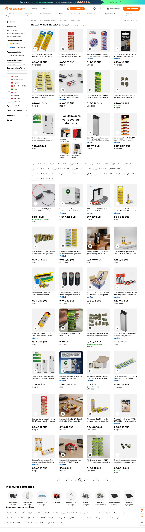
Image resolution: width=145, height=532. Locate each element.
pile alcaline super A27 (15, 513)
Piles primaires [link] (75, 20)
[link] (142, 511)
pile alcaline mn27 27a (58, 164)
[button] (67, 8)
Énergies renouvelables (48, 20)
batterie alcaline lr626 (79, 164)
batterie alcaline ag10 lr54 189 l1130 (107, 169)
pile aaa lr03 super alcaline (97, 518)
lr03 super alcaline (76, 518)
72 (107, 480)
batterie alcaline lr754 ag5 (121, 164)
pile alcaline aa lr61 (35, 523)
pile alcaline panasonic (114, 513)
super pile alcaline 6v (119, 518)
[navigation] (17, 250)
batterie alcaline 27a (40, 174)
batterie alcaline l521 (62, 169)
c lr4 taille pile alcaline (60, 174)
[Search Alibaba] (48, 8)
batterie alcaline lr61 (54, 523)
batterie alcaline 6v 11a (41, 169)
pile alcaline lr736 (39, 164)
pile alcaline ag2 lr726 (100, 164)
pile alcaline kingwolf (57, 518)
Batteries (63, 20)
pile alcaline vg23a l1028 (125, 174)
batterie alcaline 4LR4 (71, 513)
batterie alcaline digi (15, 518)
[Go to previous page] (58, 480)
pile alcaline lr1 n (34, 513)
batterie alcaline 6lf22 (104, 174)
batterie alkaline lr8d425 (36, 518)
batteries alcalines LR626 (93, 513)
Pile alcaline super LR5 (82, 169)
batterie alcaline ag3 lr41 (82, 174)
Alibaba (33, 20)
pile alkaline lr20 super (15, 523)
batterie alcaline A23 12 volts (43, 179)
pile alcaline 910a (52, 513)
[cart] (101, 9)
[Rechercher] (77, 8)
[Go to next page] (112, 480)
